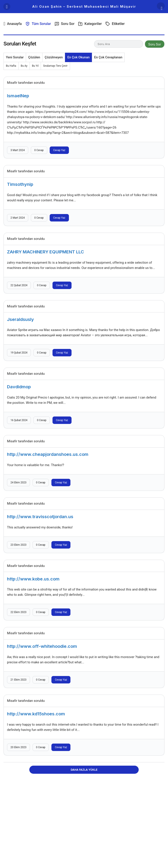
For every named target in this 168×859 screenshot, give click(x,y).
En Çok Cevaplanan (108, 57)
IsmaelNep (18, 95)
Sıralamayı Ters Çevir (55, 65)
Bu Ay (24, 65)
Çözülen (34, 57)
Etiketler (115, 23)
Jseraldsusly (20, 319)
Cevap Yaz (59, 150)
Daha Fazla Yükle (84, 769)
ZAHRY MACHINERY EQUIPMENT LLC (45, 251)
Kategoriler (90, 23)
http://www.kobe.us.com (33, 578)
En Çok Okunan (78, 57)
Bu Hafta (11, 65)
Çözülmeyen (54, 57)
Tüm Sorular (38, 23)
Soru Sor (64, 23)
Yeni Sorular (15, 57)
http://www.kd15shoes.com (36, 713)
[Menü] (6, 6)
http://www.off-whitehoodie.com (42, 646)
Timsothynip (20, 184)
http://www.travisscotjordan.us (40, 516)
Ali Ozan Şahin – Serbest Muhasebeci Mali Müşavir (84, 6)
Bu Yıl (35, 65)
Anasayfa (13, 24)
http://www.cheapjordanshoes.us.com (47, 454)
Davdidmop (19, 386)
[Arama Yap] (161, 5)
